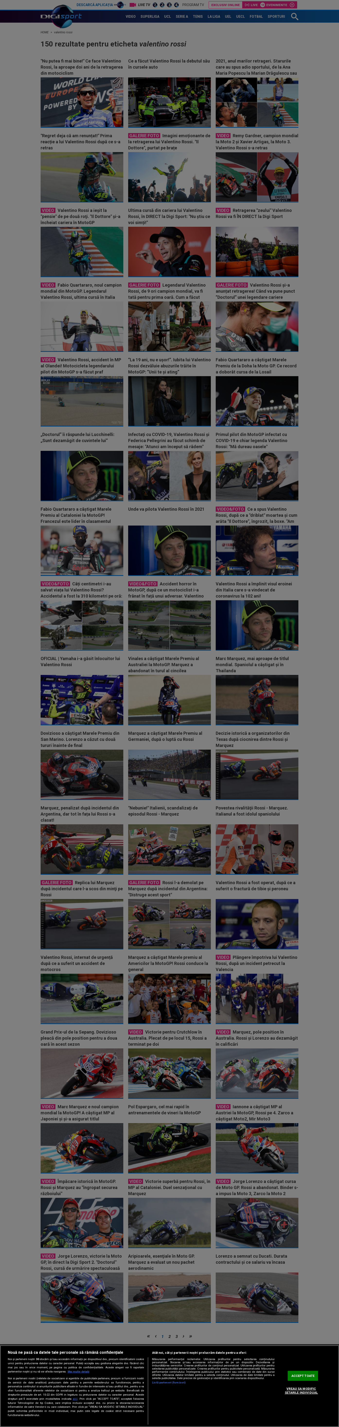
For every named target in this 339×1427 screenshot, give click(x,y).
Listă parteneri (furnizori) (169, 1382)
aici (75, 1398)
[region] (169, 1386)
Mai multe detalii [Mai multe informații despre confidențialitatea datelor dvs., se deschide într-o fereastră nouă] (78, 1371)
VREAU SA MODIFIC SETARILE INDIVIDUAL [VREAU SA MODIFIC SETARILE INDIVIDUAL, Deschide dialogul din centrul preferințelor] (301, 1391)
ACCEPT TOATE (303, 1376)
